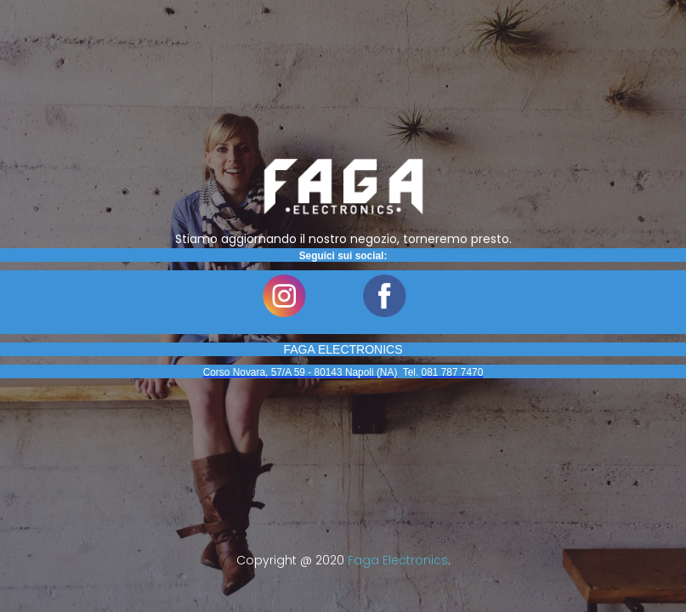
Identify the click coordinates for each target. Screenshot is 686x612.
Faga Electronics (398, 560)
